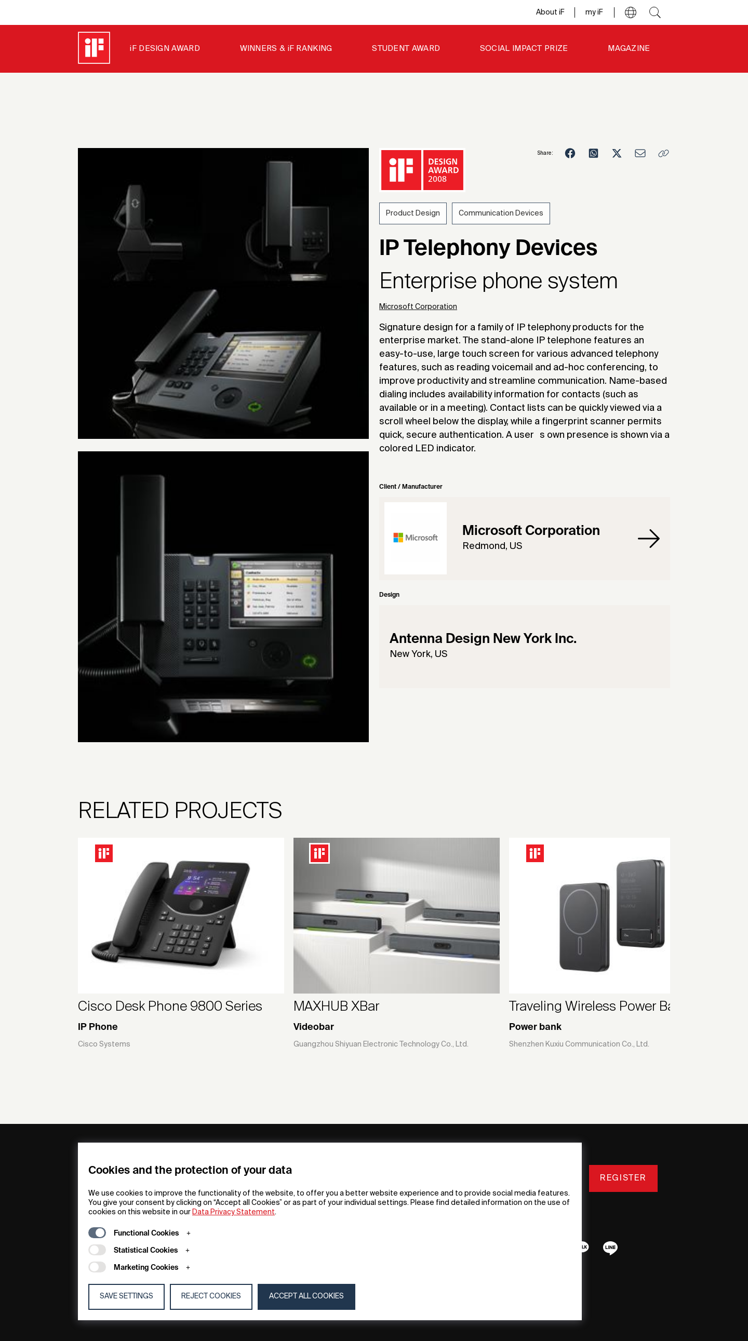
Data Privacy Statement (233, 1212)
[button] (631, 12)
